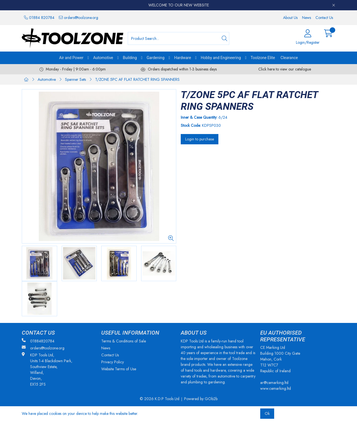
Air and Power (71, 57)
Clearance (289, 57)
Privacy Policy (112, 362)
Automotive (103, 57)
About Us (290, 17)
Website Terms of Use (118, 369)
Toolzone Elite (263, 57)
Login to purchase (199, 139)
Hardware (182, 57)
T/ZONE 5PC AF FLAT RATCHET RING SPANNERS (137, 79)
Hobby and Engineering (221, 57)
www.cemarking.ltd (275, 388)
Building (130, 57)
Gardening (156, 57)
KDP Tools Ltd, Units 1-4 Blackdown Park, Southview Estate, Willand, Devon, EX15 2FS (47, 369)
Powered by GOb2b (201, 398)
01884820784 (38, 341)
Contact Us (324, 17)
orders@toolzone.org (78, 17)
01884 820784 (39, 17)
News (306, 17)
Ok (267, 413)
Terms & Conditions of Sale (123, 341)
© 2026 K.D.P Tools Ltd (159, 398)
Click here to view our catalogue (284, 69)
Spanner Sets (75, 79)
